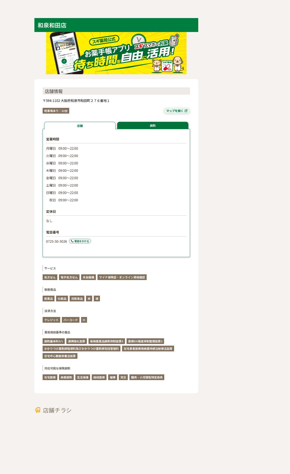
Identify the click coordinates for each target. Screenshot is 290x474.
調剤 (153, 125)
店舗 (80, 126)
